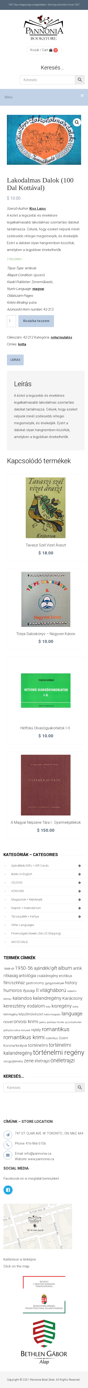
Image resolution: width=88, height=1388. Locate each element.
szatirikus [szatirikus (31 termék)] (51, 1038)
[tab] (15, 360)
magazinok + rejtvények (46, 899)
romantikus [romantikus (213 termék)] (56, 1029)
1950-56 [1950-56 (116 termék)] (24, 968)
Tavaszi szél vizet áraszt (46, 545)
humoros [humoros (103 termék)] (12, 990)
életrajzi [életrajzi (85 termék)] (42, 1060)
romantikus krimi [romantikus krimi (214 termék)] (24, 1037)
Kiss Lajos (37, 209)
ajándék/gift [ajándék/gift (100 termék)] (45, 968)
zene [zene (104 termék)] (29, 1060)
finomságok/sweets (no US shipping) (36, 933)
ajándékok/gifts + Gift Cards (46, 866)
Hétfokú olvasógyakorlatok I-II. (45, 728)
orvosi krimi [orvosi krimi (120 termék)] (26, 1021)
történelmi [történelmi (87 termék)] (38, 1045)
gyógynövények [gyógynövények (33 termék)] (54, 983)
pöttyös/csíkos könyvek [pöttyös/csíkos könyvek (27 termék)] (16, 1030)
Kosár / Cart (41, 50)
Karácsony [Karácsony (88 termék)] (72, 998)
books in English (46, 874)
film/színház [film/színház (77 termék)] (14, 982)
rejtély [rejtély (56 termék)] (36, 1030)
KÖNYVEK (46, 891)
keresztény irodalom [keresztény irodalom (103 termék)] (24, 1006)
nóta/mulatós (61, 337)
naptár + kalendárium (46, 908)
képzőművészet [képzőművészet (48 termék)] (31, 1014)
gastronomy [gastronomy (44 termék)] (35, 983)
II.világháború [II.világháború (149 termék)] (51, 990)
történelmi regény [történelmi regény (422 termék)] (58, 1052)
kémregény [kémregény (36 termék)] (10, 1014)
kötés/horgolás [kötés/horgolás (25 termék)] (52, 1014)
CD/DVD (46, 882)
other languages (22, 925)
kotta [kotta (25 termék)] (75, 1006)
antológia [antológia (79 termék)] (27, 975)
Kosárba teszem (36, 321)
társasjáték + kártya (46, 916)
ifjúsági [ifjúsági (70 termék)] (29, 990)
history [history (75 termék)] (71, 982)
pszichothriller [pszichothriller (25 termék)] (73, 1022)
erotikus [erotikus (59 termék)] (65, 976)
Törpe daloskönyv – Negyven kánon (45, 634)
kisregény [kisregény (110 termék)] (61, 1006)
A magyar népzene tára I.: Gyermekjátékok (46, 822)
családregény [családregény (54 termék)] (47, 976)
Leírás (15, 359)
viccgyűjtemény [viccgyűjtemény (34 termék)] (13, 1061)
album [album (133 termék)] (65, 968)
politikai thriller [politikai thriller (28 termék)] (55, 1022)
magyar (38, 289)
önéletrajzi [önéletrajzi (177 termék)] (63, 1060)
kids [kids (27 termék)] (48, 1006)
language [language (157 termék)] (72, 1014)
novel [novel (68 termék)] (8, 1021)
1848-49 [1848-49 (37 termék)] (8, 968)
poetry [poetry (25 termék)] (42, 1022)
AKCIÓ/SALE (19, 942)
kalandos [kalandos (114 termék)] (22, 998)
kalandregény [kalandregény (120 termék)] (47, 998)
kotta (22, 344)
